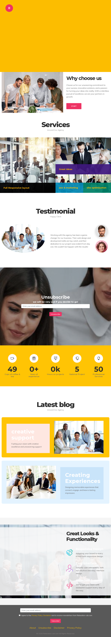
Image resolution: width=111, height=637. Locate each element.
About (32, 627)
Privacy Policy (37, 615)
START (74, 106)
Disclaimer (47, 615)
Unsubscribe (44, 627)
